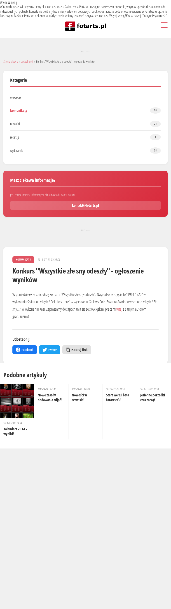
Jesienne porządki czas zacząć (152, 397)
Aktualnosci (27, 61)
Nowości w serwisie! (79, 397)
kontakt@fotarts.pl (85, 205)
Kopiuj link (77, 350)
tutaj (119, 309)
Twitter (49, 350)
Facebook (24, 350)
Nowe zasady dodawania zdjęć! (50, 397)
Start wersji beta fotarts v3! (117, 397)
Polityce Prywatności (154, 15)
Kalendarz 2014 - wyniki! (15, 431)
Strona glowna (10, 61)
